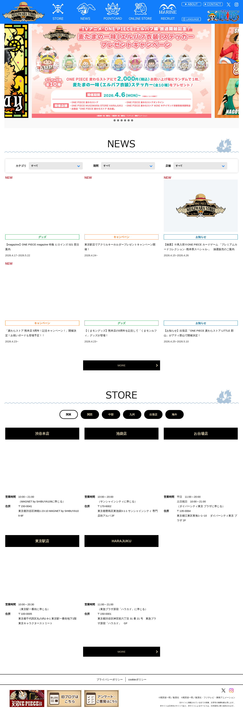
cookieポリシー (137, 679)
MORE (121, 365)
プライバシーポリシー (110, 679)
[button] (111, 120)
